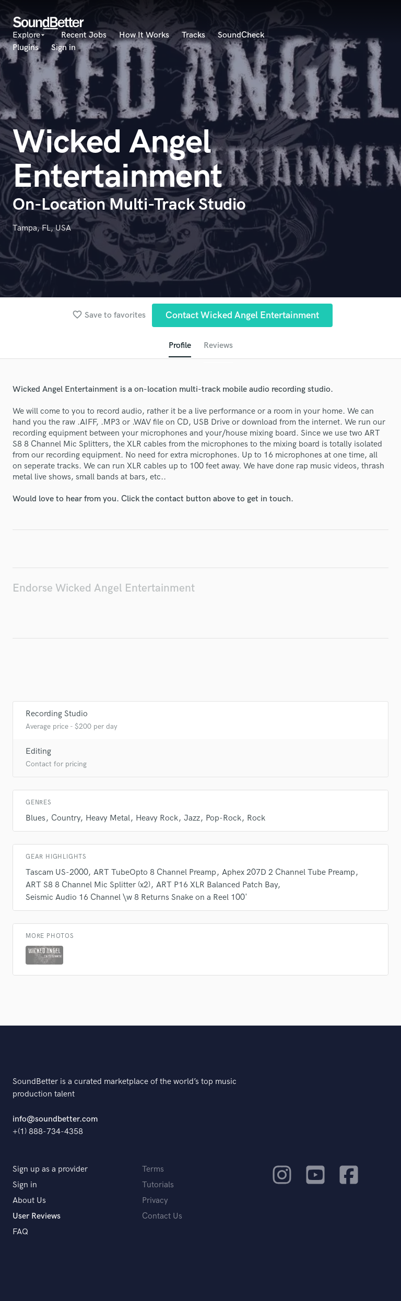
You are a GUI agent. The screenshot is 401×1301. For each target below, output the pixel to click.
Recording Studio (57, 714)
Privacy (155, 1201)
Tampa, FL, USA (42, 228)
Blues (35, 818)
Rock (256, 818)
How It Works (144, 35)
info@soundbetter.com (55, 1119)
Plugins (26, 48)
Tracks (193, 35)
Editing (38, 751)
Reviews (218, 346)
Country (65, 818)
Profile (180, 346)
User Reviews (37, 1216)
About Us (29, 1201)
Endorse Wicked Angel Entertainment (104, 588)
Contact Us (162, 1216)
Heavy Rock (157, 818)
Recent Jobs (84, 35)
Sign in (63, 48)
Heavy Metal (108, 818)
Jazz (192, 818)
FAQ (20, 1232)
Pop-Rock (223, 818)
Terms (153, 1169)
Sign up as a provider (50, 1169)
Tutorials (158, 1185)
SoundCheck (241, 35)
